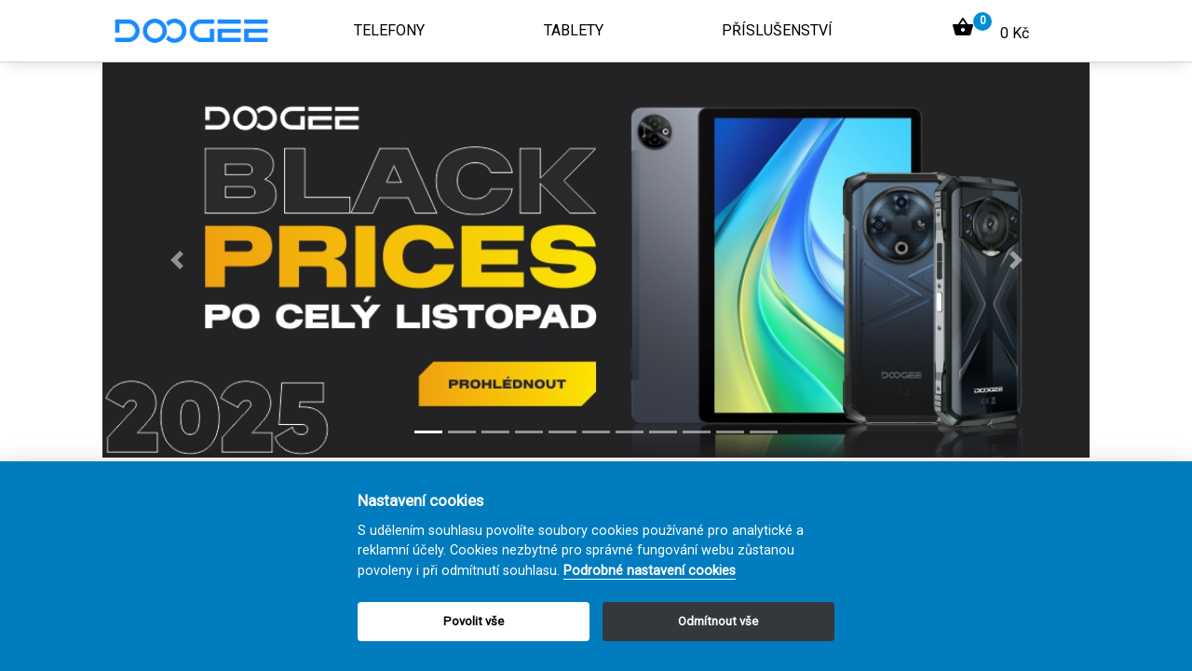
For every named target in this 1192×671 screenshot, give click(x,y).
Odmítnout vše (718, 621)
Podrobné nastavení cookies (649, 571)
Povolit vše (473, 621)
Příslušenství (777, 30)
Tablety (573, 30)
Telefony (389, 30)
